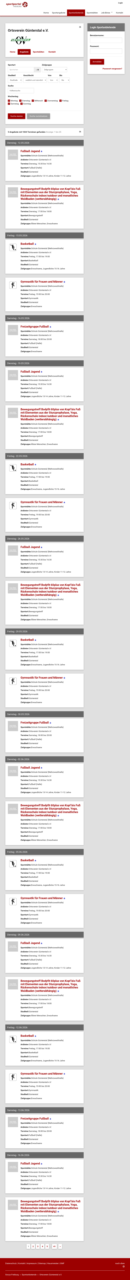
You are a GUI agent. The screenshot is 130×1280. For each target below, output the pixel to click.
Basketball (28, 243)
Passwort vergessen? (112, 68)
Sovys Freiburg (12, 1274)
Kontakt (119, 12)
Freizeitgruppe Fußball (36, 326)
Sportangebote (58, 12)
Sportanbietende (76, 12)
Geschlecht (28, 75)
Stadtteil (11, 75)
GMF (62, 1263)
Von (49, 75)
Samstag (15, 103)
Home (46, 12)
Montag (14, 100)
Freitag (65, 100)
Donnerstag (52, 100)
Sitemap (42, 1263)
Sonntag (27, 103)
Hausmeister (53, 1263)
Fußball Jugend (32, 151)
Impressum (32, 1263)
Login (120, 3)
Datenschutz (11, 1263)
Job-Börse (105, 12)
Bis (60, 75)
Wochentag (13, 96)
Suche (11, 85)
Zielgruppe (47, 65)
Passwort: (94, 46)
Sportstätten (92, 12)
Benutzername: (97, 35)
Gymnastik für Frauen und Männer (43, 281)
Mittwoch (39, 100)
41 (54, 1246)
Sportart (11, 65)
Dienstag (26, 100)
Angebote (24, 52)
